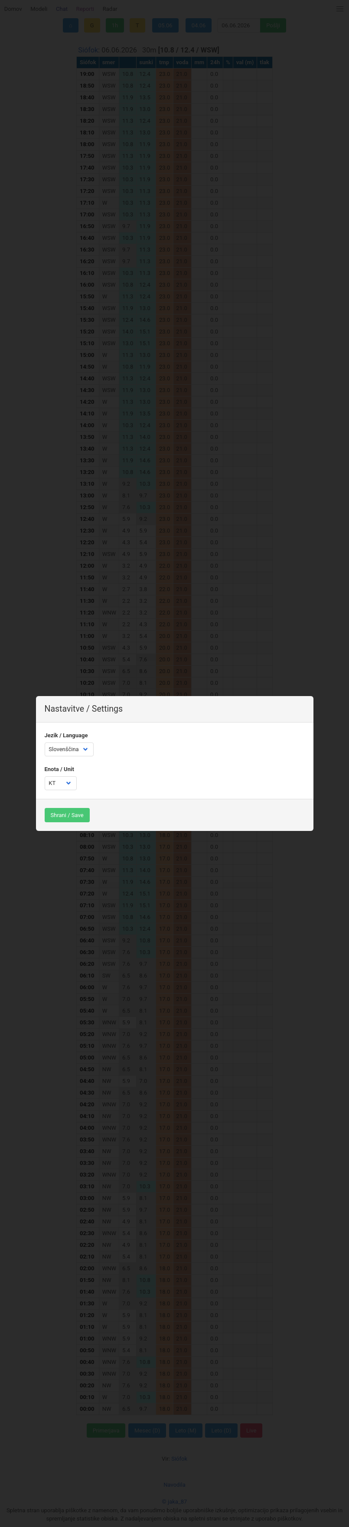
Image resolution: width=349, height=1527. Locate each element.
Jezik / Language (66, 735)
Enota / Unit (59, 769)
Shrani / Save (67, 815)
